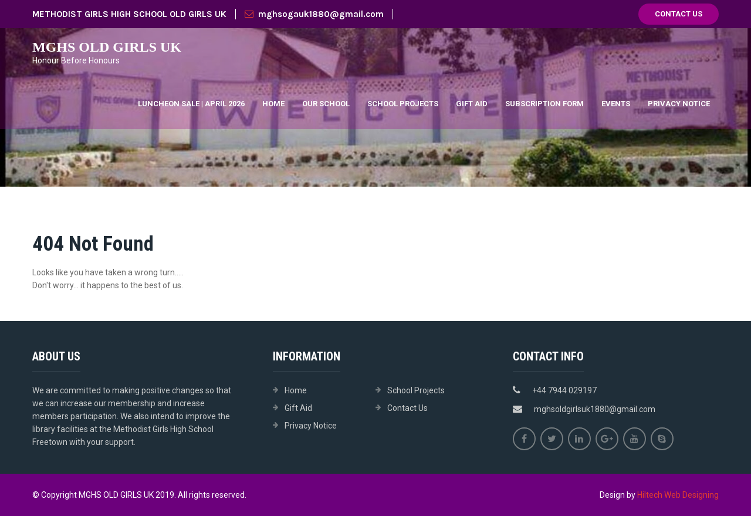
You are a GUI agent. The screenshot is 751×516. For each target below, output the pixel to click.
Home (273, 103)
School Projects (402, 103)
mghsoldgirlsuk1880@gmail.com (594, 409)
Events (615, 103)
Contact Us (678, 13)
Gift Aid (472, 103)
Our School (326, 103)
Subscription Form (544, 103)
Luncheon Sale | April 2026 (191, 103)
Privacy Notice (679, 103)
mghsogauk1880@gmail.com (314, 14)
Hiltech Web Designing (678, 495)
